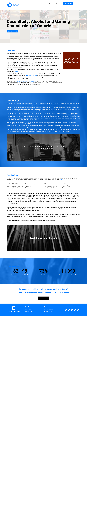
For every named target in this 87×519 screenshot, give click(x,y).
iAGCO (61, 179)
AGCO (19, 55)
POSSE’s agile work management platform (26, 81)
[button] (8, 147)
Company (44, 4)
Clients (51, 4)
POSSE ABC (17, 71)
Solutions (35, 4)
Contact (58, 3)
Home (28, 3)
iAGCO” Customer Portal (31, 75)
